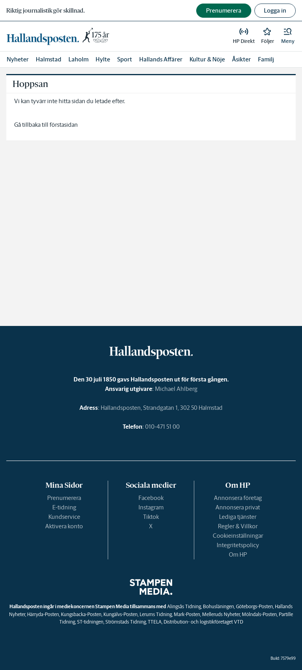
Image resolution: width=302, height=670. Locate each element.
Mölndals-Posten (259, 614)
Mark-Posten (187, 614)
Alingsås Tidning (184, 606)
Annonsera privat (237, 507)
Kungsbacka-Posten (81, 614)
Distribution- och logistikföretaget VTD (203, 622)
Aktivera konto (64, 526)
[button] (288, 36)
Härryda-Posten (43, 614)
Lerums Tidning (156, 614)
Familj (266, 59)
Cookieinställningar (238, 535)
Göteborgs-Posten (254, 606)
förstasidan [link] (64, 124)
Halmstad (48, 59)
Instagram (151, 507)
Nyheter (18, 59)
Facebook (151, 498)
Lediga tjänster (237, 516)
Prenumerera (64, 498)
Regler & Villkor (238, 526)
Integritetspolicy (238, 545)
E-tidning (64, 507)
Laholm (78, 59)
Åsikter (241, 59)
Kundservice (64, 516)
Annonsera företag (238, 498)
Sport (124, 59)
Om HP (238, 554)
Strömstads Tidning (125, 622)
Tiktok (151, 516)
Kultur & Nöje (207, 59)
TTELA (155, 622)
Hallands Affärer (160, 59)
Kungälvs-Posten (120, 614)
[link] (59, 36)
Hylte (103, 59)
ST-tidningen (90, 622)
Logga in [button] (275, 10)
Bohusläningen (218, 606)
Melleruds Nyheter (221, 614)
